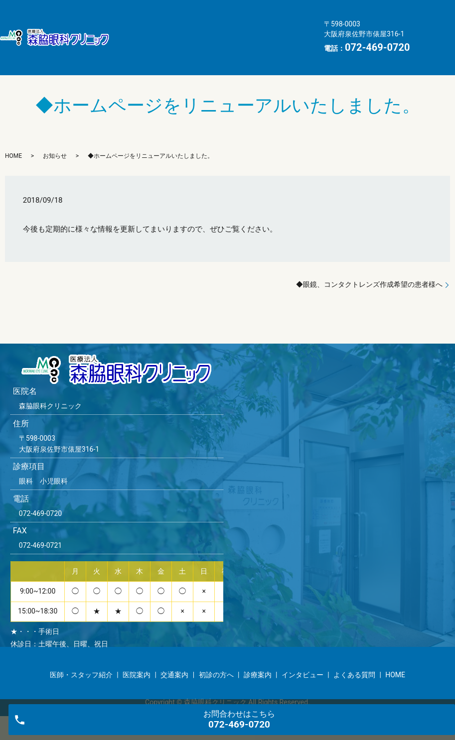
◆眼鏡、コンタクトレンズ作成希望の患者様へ (369, 269)
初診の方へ (138, 29)
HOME (196, 45)
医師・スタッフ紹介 (153, 13)
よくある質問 (142, 45)
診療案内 (193, 29)
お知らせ (55, 139)
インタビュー (251, 29)
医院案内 (223, 13)
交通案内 (274, 13)
